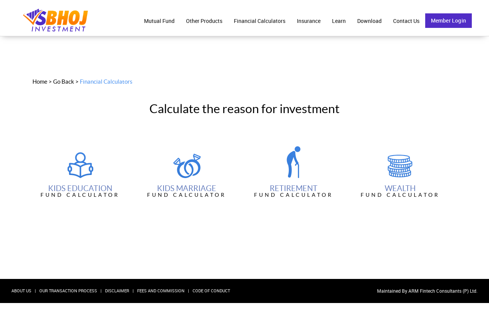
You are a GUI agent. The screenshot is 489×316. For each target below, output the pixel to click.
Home (39, 81)
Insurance (309, 20)
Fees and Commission (161, 290)
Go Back (63, 81)
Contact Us (406, 20)
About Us (21, 290)
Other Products (204, 20)
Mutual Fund (159, 20)
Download (369, 20)
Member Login (448, 20)
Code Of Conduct (211, 290)
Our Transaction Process (68, 290)
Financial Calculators (259, 20)
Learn (339, 20)
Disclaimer (117, 290)
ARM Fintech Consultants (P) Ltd (442, 291)
